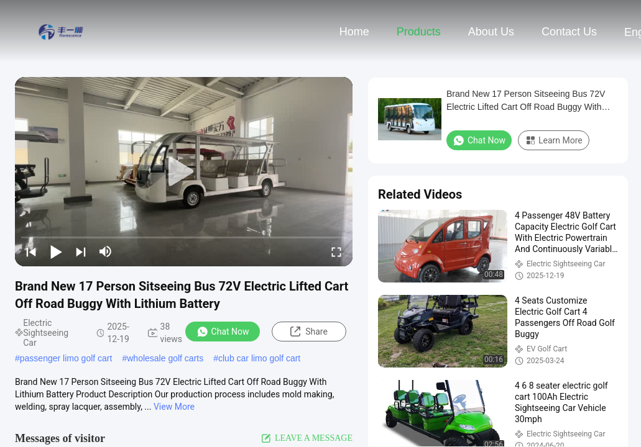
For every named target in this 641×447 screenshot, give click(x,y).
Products (419, 31)
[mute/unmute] (105, 251)
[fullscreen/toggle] (336, 251)
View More (174, 407)
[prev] (31, 251)
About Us (491, 31)
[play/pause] (56, 251)
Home (354, 31)
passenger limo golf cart (66, 358)
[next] (80, 251)
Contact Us (569, 31)
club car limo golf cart (259, 358)
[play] (184, 171)
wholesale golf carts (165, 358)
